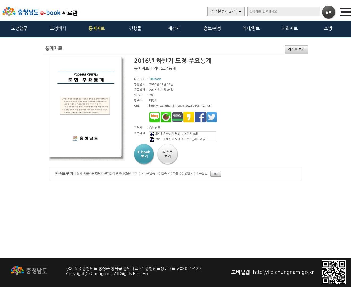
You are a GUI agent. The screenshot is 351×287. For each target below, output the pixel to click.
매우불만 (202, 173)
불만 (187, 173)
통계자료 (97, 28)
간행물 (135, 28)
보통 (176, 173)
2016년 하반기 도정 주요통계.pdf (173, 133)
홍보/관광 (212, 28)
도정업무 (19, 28)
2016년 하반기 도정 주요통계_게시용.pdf (178, 139)
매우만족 (149, 173)
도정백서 (58, 28)
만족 (164, 173)
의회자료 (290, 28)
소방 (328, 28)
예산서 (174, 28)
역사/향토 (251, 28)
